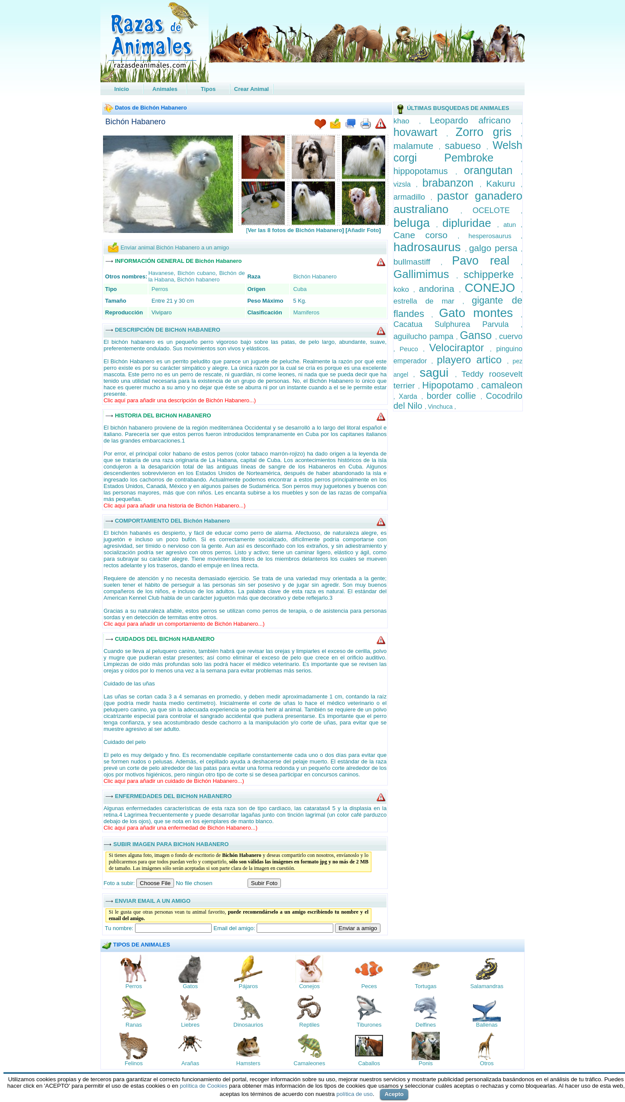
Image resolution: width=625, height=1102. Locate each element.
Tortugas (426, 986)
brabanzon (451, 183)
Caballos (369, 1063)
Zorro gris (488, 132)
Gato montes (480, 313)
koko (403, 289)
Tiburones (369, 1024)
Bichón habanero (198, 279)
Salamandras (486, 986)
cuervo (510, 336)
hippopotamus (424, 171)
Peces (369, 986)
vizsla (404, 184)
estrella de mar (428, 301)
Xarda (410, 396)
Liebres (190, 1024)
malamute (416, 146)
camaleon (501, 385)
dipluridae (469, 223)
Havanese (161, 273)
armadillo (412, 197)
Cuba (299, 289)
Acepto (393, 1094)
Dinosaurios (248, 1024)
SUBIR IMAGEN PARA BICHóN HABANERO (171, 843)
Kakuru (503, 183)
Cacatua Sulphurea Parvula (457, 324)
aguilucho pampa (424, 336)
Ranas (134, 1024)
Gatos (190, 986)
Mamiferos (306, 312)
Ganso (477, 335)
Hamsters (248, 1063)
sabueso (465, 145)
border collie (454, 396)
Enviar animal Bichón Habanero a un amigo (174, 247)
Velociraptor (459, 347)
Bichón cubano (196, 273)
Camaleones (309, 1063)
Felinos (134, 1063)
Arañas (190, 1063)
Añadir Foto (363, 230)
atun (512, 224)
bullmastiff (417, 261)
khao (406, 121)
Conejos (309, 986)
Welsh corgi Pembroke (457, 151)
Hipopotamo (449, 385)
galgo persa (495, 248)
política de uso (354, 1094)
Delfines (426, 1024)
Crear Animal (251, 89)
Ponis (426, 1063)
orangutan (492, 170)
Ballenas (487, 1024)
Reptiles (309, 1024)
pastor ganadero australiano (457, 202)
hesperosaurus (494, 235)
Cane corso (425, 235)
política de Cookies (204, 1086)
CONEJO (492, 287)
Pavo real (486, 260)
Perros (159, 289)
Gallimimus (424, 274)
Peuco (411, 348)
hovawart (419, 132)
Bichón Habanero (135, 121)
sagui (437, 372)
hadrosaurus (429, 247)
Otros (487, 1063)
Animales (164, 89)
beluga (414, 222)
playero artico (472, 359)
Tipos (208, 89)
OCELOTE (497, 210)
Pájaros (248, 986)
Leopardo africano (475, 120)
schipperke (492, 274)
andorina (439, 289)
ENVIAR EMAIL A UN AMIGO (152, 900)
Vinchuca (441, 406)
